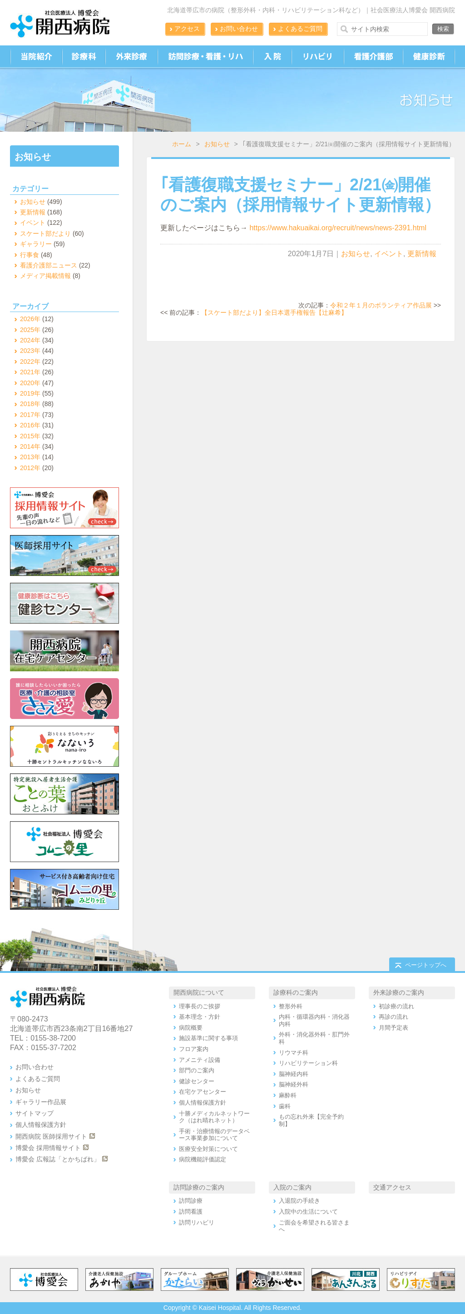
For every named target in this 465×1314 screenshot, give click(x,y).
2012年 (30, 467)
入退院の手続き (299, 1200)
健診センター (196, 1081)
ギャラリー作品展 (40, 1102)
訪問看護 (191, 1211)
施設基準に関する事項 (208, 1038)
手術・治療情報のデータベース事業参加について (214, 1135)
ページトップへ (425, 965)
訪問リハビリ (196, 1222)
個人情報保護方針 (40, 1124)
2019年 (30, 393)
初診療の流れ (396, 1006)
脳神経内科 (293, 1074)
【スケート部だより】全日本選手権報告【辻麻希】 (274, 312)
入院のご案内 (292, 1187)
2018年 (30, 403)
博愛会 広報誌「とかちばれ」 (57, 1159)
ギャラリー (36, 244)
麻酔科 (288, 1095)
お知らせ (217, 144)
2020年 (30, 383)
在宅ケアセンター (202, 1091)
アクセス (187, 28)
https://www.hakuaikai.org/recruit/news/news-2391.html (337, 228)
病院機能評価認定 (202, 1159)
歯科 (285, 1106)
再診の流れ (393, 1016)
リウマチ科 (293, 1052)
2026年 (30, 318)
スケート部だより (45, 233)
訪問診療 (191, 1200)
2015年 (30, 436)
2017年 (30, 414)
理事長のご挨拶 (199, 1006)
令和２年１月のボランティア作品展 (381, 305)
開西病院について (198, 992)
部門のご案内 (196, 1070)
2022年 (30, 361)
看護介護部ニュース (48, 265)
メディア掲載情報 (45, 275)
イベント (388, 254)
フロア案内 (193, 1049)
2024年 (30, 340)
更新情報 (421, 254)
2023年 (30, 350)
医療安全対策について (208, 1148)
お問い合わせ (239, 28)
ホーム (181, 144)
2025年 (30, 329)
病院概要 (191, 1027)
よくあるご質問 (300, 28)
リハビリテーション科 (308, 1063)
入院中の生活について (308, 1211)
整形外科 (290, 1006)
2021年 (30, 372)
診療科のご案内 (295, 992)
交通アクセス (392, 1187)
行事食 (29, 254)
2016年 (30, 425)
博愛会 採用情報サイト (48, 1147)
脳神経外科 (293, 1084)
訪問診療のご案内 (198, 1187)
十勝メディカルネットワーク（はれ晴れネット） (214, 1117)
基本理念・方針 (199, 1016)
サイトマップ (34, 1113)
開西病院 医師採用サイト (51, 1136)
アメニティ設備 (199, 1059)
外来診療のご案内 (398, 992)
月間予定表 (393, 1027)
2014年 (30, 446)
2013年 (30, 457)
